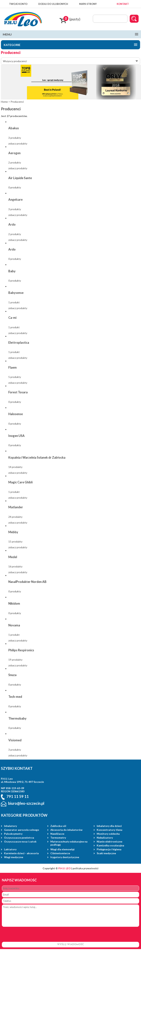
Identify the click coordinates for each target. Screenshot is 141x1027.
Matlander (15, 507)
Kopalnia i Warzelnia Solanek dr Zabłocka (36, 457)
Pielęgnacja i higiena (109, 849)
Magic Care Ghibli (20, 482)
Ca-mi (12, 317)
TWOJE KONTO (18, 3)
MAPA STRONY (88, 3)
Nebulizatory (105, 837)
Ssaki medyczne (106, 853)
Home (4, 101)
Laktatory (10, 849)
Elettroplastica (18, 342)
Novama (14, 625)
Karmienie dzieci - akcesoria (21, 853)
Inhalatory (10, 825)
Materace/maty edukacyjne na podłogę (68, 843)
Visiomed (14, 740)
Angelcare (15, 199)
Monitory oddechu (108, 833)
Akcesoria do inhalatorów (66, 829)
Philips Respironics (21, 650)
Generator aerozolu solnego (21, 829)
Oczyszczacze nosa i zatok (20, 841)
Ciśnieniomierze (60, 853)
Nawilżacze (57, 833)
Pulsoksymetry (13, 833)
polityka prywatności (85, 868)
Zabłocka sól (58, 825)
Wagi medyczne (13, 857)
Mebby (13, 532)
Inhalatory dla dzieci (109, 825)
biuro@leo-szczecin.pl (26, 803)
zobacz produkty (17, 143)
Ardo (12, 224)
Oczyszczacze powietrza (19, 837)
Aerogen (14, 153)
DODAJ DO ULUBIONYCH (53, 3)
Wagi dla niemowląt (62, 849)
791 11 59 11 (17, 796)
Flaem (12, 367)
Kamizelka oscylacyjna (110, 845)
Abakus (13, 128)
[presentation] (30, 934)
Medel (12, 557)
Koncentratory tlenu (109, 829)
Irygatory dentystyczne (64, 857)
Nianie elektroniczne (109, 841)
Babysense (16, 292)
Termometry (58, 837)
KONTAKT (123, 3)
